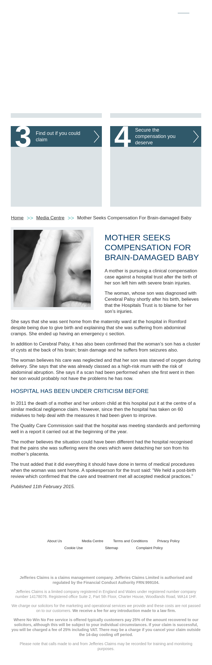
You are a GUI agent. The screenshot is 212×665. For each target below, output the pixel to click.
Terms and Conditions (130, 541)
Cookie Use (73, 548)
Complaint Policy (149, 548)
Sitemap (111, 548)
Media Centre (50, 217)
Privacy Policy (168, 541)
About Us (54, 541)
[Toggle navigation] (195, 9)
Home (17, 217)
